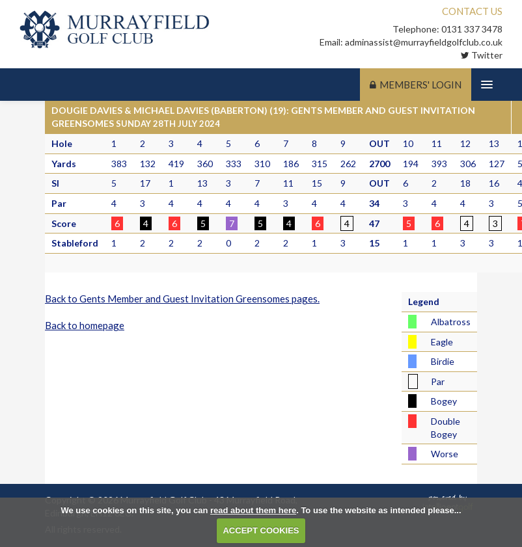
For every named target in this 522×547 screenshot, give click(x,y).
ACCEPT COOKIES (261, 530)
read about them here (253, 510)
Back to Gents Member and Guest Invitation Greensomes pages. (182, 298)
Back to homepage (84, 325)
